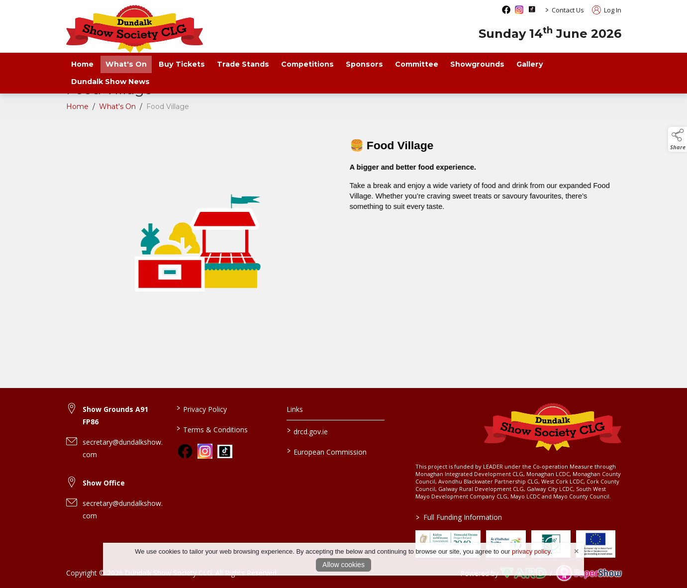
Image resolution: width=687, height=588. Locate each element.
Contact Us (568, 9)
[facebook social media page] (506, 9)
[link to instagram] (204, 451)
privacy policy (531, 551)
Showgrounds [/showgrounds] (477, 64)
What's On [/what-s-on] (126, 64)
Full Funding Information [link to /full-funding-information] (459, 517)
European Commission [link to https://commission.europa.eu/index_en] (327, 451)
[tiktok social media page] (532, 9)
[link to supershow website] (588, 573)
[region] (343, 242)
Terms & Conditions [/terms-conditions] (212, 428)
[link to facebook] (185, 451)
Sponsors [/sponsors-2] (364, 64)
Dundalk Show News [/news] (110, 81)
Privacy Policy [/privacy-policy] (202, 408)
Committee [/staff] (416, 64)
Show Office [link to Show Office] (104, 483)
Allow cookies (343, 565)
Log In (606, 9)
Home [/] (82, 64)
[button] (677, 139)
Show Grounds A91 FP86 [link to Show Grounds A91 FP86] (115, 415)
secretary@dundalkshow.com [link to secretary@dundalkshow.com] (123, 448)
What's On (117, 115)
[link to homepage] (134, 29)
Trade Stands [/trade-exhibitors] (243, 64)
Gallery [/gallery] (529, 64)
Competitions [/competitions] (307, 64)
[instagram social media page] (519, 9)
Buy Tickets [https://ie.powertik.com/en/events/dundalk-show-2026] (182, 64)
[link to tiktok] (224, 451)
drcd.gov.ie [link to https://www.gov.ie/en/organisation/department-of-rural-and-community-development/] (307, 430)
